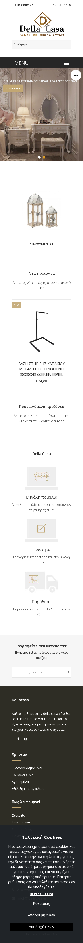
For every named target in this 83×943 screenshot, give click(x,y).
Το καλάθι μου (24, 775)
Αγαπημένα (20, 781)
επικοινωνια (21, 822)
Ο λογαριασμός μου (27, 768)
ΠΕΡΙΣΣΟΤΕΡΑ (41, 893)
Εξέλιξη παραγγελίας (28, 788)
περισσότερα (13, 88)
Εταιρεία (18, 815)
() (57, 5)
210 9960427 (23, 4)
